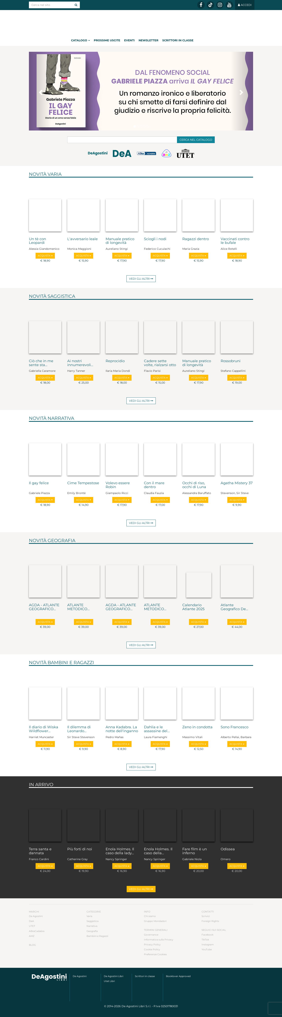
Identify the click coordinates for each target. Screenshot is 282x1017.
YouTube (207, 949)
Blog (32, 944)
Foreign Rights (210, 921)
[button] (40, 91)
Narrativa (92, 925)
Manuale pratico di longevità (120, 241)
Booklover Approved (178, 976)
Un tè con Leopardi (37, 241)
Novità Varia (45, 174)
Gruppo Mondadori (155, 921)
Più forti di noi (79, 849)
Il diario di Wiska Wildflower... (43, 729)
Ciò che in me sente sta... (41, 363)
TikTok (205, 939)
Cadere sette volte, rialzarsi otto (160, 363)
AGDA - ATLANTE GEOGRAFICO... (44, 607)
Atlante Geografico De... (234, 607)
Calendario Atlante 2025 (193, 607)
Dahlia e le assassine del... (157, 729)
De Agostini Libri (113, 976)
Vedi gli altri (141, 278)
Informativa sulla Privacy (158, 939)
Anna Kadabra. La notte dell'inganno (122, 729)
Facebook (207, 934)
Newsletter (149, 40)
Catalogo (80, 40)
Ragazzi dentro (195, 239)
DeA (31, 921)
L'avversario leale (82, 239)
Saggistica (93, 921)
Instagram (208, 944)
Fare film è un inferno (194, 851)
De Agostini (36, 916)
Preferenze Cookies (155, 954)
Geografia (92, 931)
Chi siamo (150, 916)
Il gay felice (39, 483)
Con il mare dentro (154, 485)
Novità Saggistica (52, 296)
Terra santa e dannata (40, 851)
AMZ (31, 936)
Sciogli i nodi (155, 239)
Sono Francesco (234, 727)
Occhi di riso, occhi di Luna (194, 485)
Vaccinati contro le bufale (235, 241)
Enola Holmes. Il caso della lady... (120, 851)
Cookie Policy (152, 949)
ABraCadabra (36, 931)
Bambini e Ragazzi (97, 936)
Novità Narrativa (51, 418)
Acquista (45, 255)
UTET (32, 925)
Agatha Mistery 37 (237, 483)
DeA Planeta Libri (141, 22)
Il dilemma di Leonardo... (79, 729)
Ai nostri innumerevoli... (80, 363)
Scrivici (206, 916)
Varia (89, 916)
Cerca (196, 140)
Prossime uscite (107, 40)
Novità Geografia (52, 540)
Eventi (129, 40)
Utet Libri (109, 981)
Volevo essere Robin (118, 485)
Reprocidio (115, 361)
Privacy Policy (152, 944)
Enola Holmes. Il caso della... (158, 851)
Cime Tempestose (83, 483)
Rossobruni (231, 361)
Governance (151, 934)
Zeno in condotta (197, 727)
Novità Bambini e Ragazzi (61, 662)
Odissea (228, 849)
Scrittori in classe (177, 40)
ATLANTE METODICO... (78, 607)
